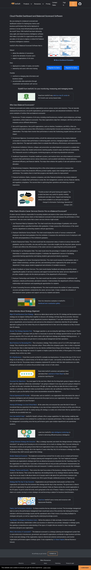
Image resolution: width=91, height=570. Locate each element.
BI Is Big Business (15, 357)
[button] (28, 4)
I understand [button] (85, 567)
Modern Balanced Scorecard (18, 456)
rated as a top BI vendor (60, 95)
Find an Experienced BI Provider (20, 395)
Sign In (64, 4)
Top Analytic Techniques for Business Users (23, 520)
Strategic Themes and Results (19, 470)
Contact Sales (54, 4)
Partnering (57, 563)
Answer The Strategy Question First (21, 331)
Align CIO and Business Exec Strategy (21, 314)
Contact (33, 563)
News (45, 563)
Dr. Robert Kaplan (59, 539)
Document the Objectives (17, 381)
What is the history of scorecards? (20, 532)
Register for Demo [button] (54, 68)
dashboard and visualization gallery (49, 303)
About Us (21, 563)
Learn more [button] (46, 567)
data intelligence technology (60, 432)
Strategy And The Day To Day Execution (22, 482)
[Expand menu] (31, 4)
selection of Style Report (56, 374)
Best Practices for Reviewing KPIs (20, 343)
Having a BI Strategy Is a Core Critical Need (23, 404)
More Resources (45, 560)
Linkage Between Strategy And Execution (22, 442)
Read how (41, 500)
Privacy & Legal (70, 563)
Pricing (48, 4)
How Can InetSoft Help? (17, 416)
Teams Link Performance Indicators (21, 508)
